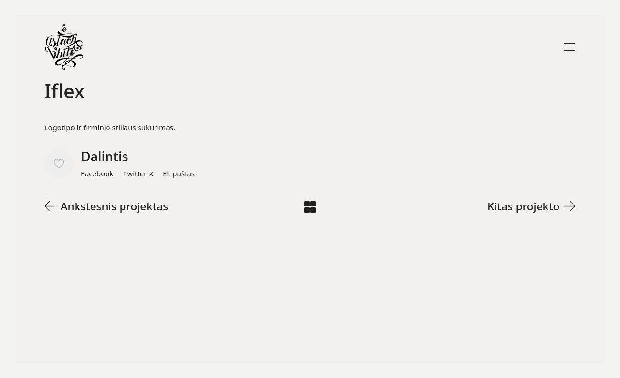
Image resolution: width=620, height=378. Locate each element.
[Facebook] (97, 173)
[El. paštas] (179, 173)
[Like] (59, 163)
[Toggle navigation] (569, 47)
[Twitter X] (138, 173)
